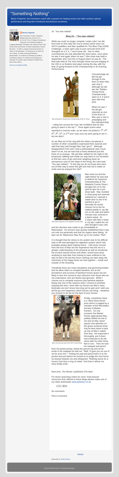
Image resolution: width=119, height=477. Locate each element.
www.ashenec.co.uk (81, 382)
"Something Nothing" (30, 13)
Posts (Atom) (65, 459)
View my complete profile (18, 65)
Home (80, 454)
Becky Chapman (28, 33)
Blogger (72, 468)
